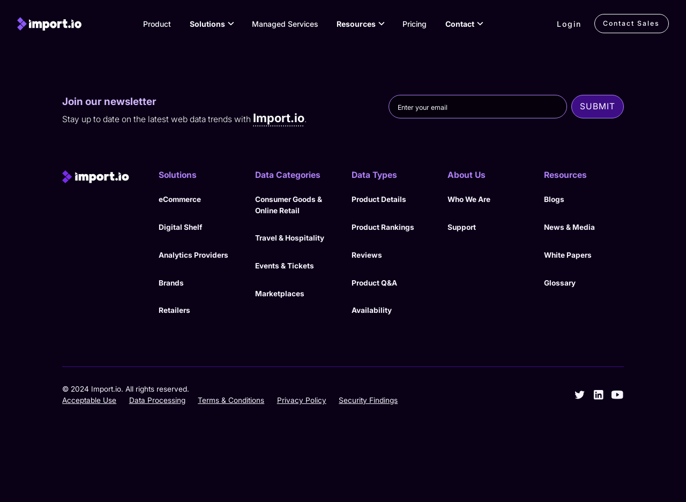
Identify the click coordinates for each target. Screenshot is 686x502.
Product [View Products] (157, 23)
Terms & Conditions (231, 400)
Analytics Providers (193, 255)
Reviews (367, 255)
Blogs (554, 199)
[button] (211, 23)
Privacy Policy (301, 400)
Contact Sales (631, 23)
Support (462, 227)
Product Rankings (383, 227)
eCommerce (180, 199)
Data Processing (157, 400)
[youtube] (617, 394)
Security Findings (368, 400)
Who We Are (469, 199)
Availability (372, 310)
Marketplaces (279, 293)
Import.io (278, 118)
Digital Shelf (180, 227)
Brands (171, 283)
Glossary (560, 283)
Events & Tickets (284, 265)
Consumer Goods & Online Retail (288, 205)
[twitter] (579, 394)
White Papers (568, 255)
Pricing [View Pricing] (414, 23)
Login (569, 23)
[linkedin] (598, 394)
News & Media (569, 227)
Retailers (174, 310)
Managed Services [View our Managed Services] (285, 23)
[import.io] (49, 24)
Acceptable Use (89, 400)
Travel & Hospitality (289, 238)
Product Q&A (374, 283)
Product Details (379, 199)
